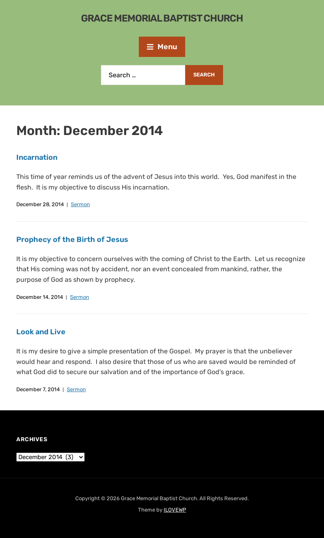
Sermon (80, 204)
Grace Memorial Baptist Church (162, 18)
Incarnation (36, 157)
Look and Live (41, 331)
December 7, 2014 (38, 389)
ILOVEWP (175, 510)
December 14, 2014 (39, 297)
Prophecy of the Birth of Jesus (72, 239)
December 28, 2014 (40, 204)
